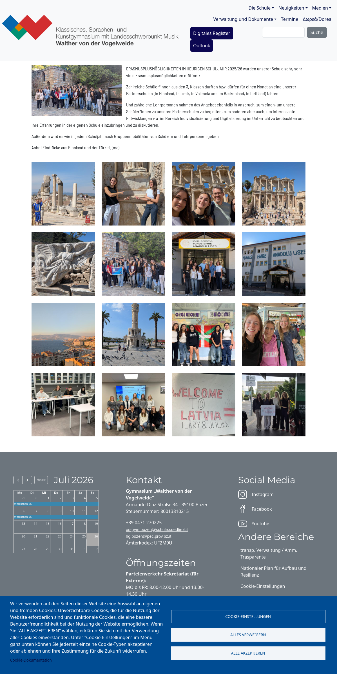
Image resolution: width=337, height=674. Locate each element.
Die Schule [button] (260, 8)
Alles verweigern (248, 634)
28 (35, 549)
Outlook (201, 46)
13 (23, 523)
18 (84, 523)
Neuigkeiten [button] (291, 8)
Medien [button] (320, 8)
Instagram (256, 494)
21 (35, 536)
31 (72, 549)
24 (72, 536)
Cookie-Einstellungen (248, 616)
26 (96, 536)
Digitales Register (211, 33)
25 (84, 536)
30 (35, 498)
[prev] (18, 480)
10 (72, 511)
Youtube (253, 524)
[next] (27, 480)
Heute (41, 479)
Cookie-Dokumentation (31, 660)
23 (60, 536)
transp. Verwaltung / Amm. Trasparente (268, 553)
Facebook (255, 509)
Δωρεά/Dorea (317, 19)
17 (72, 523)
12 (96, 511)
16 (60, 523)
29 (23, 498)
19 (96, 523)
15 (48, 523)
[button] (63, 193)
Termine (289, 19)
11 (84, 511)
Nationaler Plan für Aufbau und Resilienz (273, 571)
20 (23, 536)
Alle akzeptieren (248, 653)
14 (35, 523)
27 (23, 549)
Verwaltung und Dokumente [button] (243, 19)
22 (48, 536)
